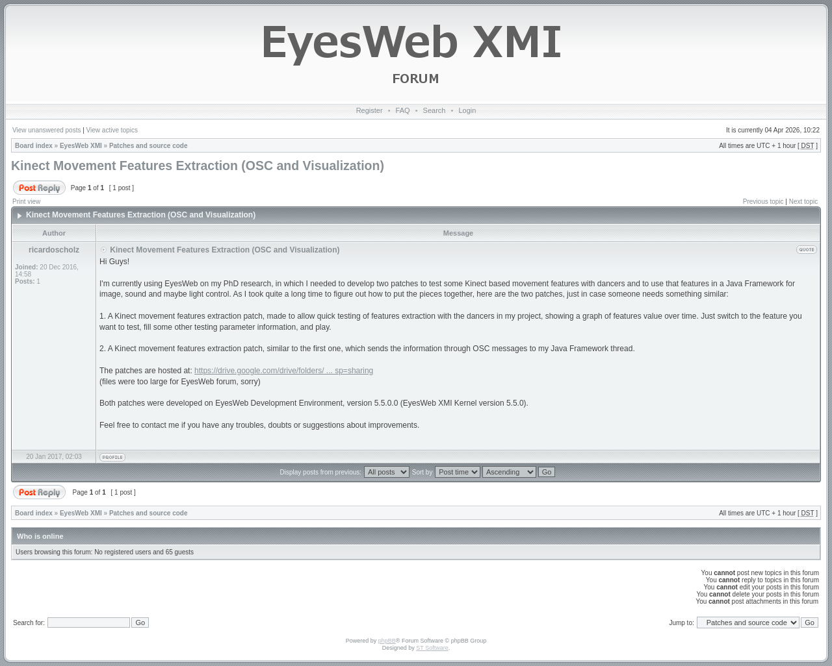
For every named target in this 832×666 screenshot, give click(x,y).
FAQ (403, 110)
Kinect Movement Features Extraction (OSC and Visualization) (197, 165)
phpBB (387, 640)
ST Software (432, 648)
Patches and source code (148, 145)
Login (467, 110)
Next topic (803, 201)
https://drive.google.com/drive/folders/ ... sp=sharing (283, 370)
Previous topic (763, 201)
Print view (26, 201)
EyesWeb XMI (81, 145)
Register (369, 110)
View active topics (112, 130)
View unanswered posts (46, 130)
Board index (34, 145)
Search (434, 110)
